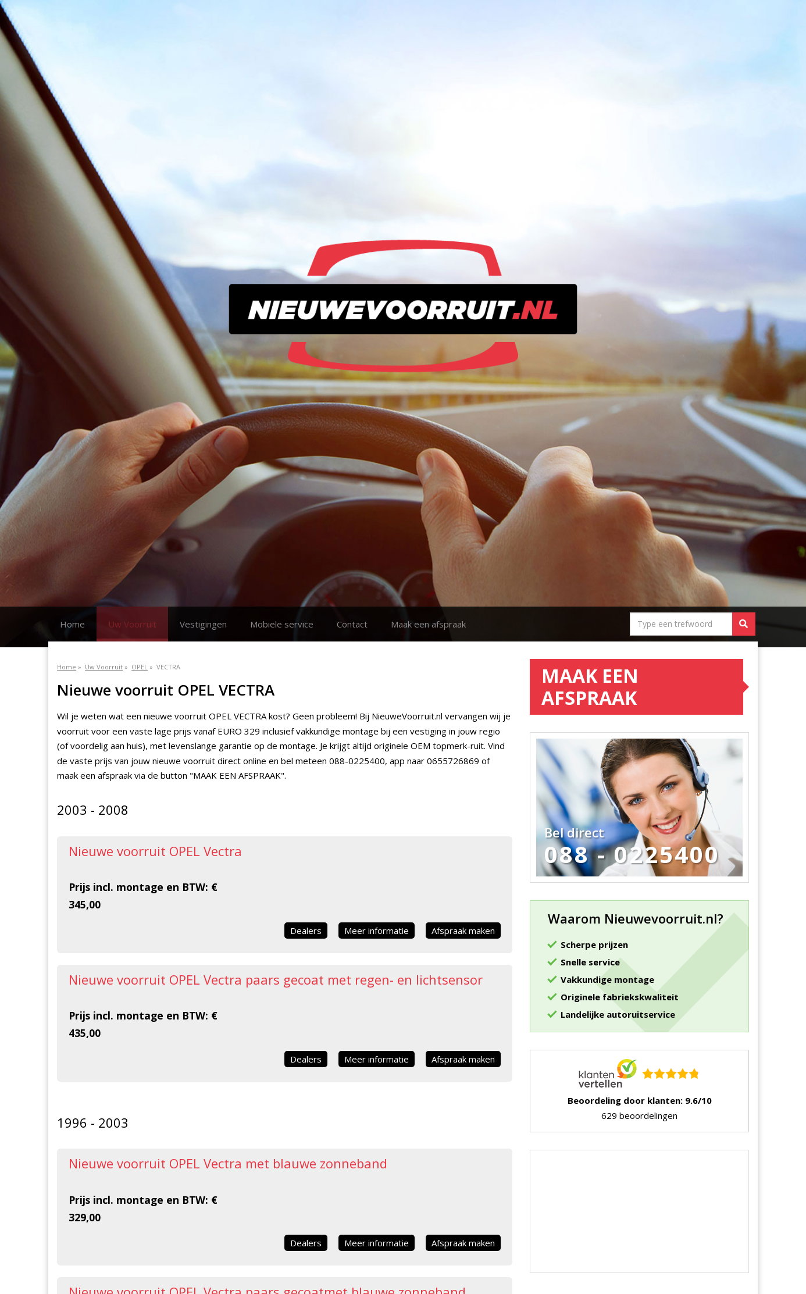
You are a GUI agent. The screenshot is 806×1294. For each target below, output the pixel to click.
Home (72, 624)
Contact (352, 624)
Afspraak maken (463, 930)
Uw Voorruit (132, 624)
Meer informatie (376, 930)
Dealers (306, 930)
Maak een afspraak (428, 624)
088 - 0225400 (632, 854)
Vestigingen (203, 624)
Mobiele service (281, 624)
